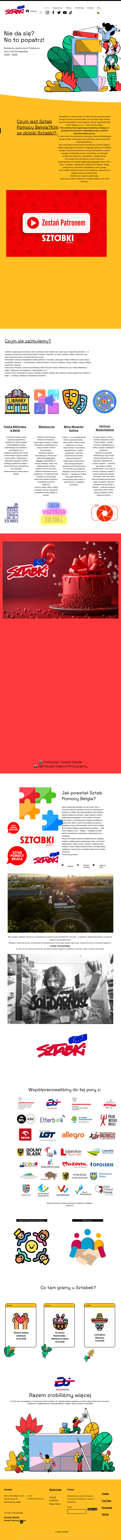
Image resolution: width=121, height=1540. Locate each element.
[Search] (41, 12)
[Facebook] (53, 12)
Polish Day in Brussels (90, 162)
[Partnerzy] (87, 1220)
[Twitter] (59, 12)
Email (69, 1507)
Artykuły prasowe (86, 866)
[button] (98, 12)
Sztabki (15, 937)
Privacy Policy (55, 1504)
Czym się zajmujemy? (28, 341)
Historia (70, 866)
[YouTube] (65, 12)
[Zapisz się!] (92, 1509)
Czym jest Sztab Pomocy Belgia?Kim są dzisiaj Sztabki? (37, 127)
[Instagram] (47, 12)
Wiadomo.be (47, 426)
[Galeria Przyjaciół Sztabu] (31, 1220)
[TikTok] (70, 12)
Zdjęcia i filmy (103, 866)
